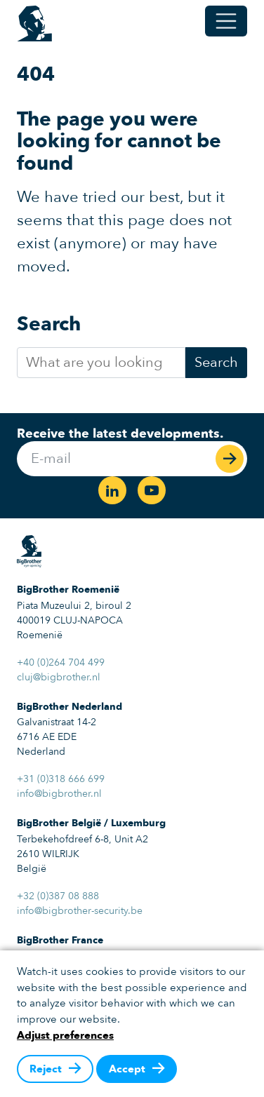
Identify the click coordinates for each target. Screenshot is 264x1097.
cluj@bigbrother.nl (58, 677)
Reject (45, 1069)
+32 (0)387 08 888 (58, 896)
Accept (127, 1069)
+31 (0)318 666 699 (61, 779)
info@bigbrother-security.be (80, 910)
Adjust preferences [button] (65, 1035)
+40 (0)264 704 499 (61, 662)
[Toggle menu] (226, 21)
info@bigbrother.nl (59, 793)
